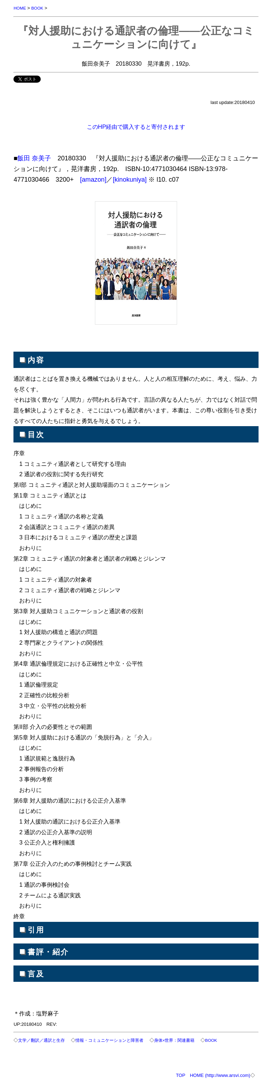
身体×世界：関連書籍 (174, 1040)
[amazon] (93, 179)
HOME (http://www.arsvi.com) (220, 1075)
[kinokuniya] (130, 179)
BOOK (37, 8)
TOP (181, 1075)
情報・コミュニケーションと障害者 (109, 1040)
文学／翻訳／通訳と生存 (41, 1040)
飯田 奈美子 (34, 158)
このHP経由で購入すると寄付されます (136, 126)
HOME (19, 8)
